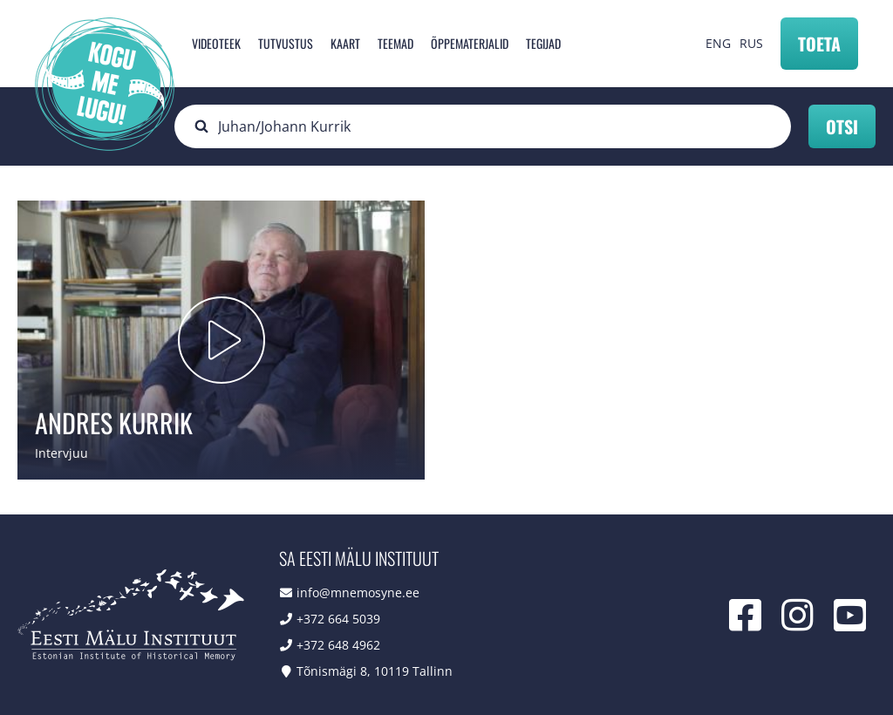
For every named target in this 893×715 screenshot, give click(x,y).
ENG (718, 43)
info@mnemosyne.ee (358, 592)
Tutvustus (285, 43)
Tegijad (543, 43)
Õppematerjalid (469, 43)
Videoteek (216, 43)
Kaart (345, 43)
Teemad (395, 43)
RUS (751, 43)
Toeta (819, 44)
